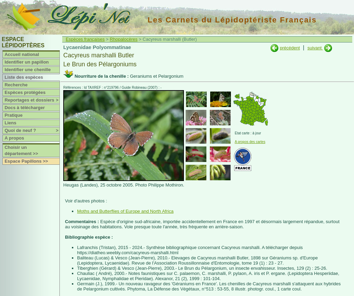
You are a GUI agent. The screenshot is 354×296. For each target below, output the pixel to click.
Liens (10, 122)
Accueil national (21, 54)
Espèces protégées (25, 92)
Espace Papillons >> (26, 161)
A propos (14, 138)
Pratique (13, 115)
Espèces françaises (85, 39)
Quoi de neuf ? (31, 130)
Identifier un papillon (26, 62)
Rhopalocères (124, 39)
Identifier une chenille (27, 69)
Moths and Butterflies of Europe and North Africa (125, 211)
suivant (315, 47)
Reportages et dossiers (31, 100)
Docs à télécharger (24, 107)
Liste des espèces (23, 77)
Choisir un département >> (21, 150)
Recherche (15, 84)
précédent (290, 47)
